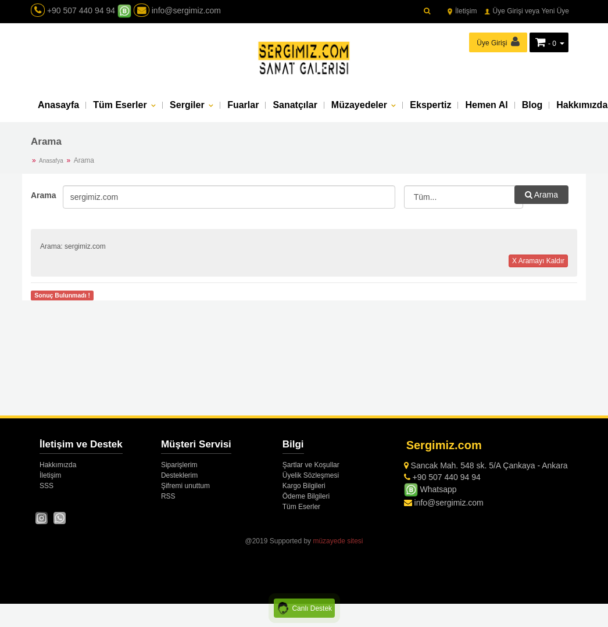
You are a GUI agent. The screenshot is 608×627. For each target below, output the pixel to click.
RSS (168, 496)
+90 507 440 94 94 (81, 10)
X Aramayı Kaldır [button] (538, 261)
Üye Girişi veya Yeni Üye (526, 11)
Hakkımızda (58, 465)
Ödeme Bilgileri (306, 496)
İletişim (461, 11)
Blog (532, 105)
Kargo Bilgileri (304, 486)
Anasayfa (58, 105)
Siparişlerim (179, 465)
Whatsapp (430, 489)
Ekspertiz (430, 105)
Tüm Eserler (121, 105)
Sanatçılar (295, 105)
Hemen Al (486, 105)
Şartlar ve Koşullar (310, 465)
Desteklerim (179, 475)
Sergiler (188, 105)
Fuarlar (243, 105)
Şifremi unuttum (185, 486)
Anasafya (51, 160)
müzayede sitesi (338, 541)
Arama (42, 195)
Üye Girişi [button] (498, 41)
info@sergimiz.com (177, 10)
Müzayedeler (360, 105)
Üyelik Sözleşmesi (310, 475)
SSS (46, 486)
